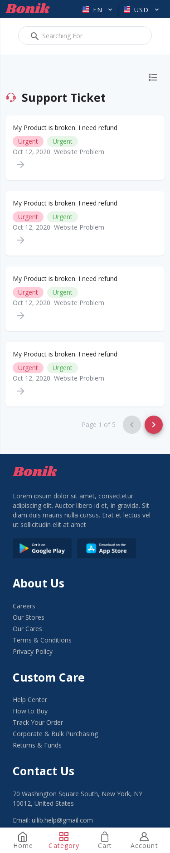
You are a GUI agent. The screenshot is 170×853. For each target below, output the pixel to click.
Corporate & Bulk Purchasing (55, 733)
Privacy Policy (33, 651)
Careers (24, 606)
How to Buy (30, 711)
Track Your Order (38, 722)
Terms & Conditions (42, 640)
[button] (97, 9)
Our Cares (27, 628)
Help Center (30, 699)
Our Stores (28, 617)
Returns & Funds (37, 745)
